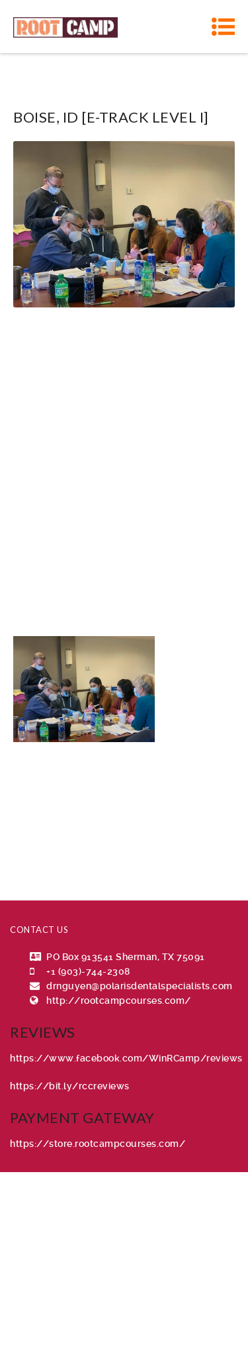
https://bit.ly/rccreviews (70, 1086)
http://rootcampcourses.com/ (118, 1000)
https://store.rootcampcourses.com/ (97, 1143)
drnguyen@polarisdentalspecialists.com (139, 986)
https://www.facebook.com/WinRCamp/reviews (126, 1058)
